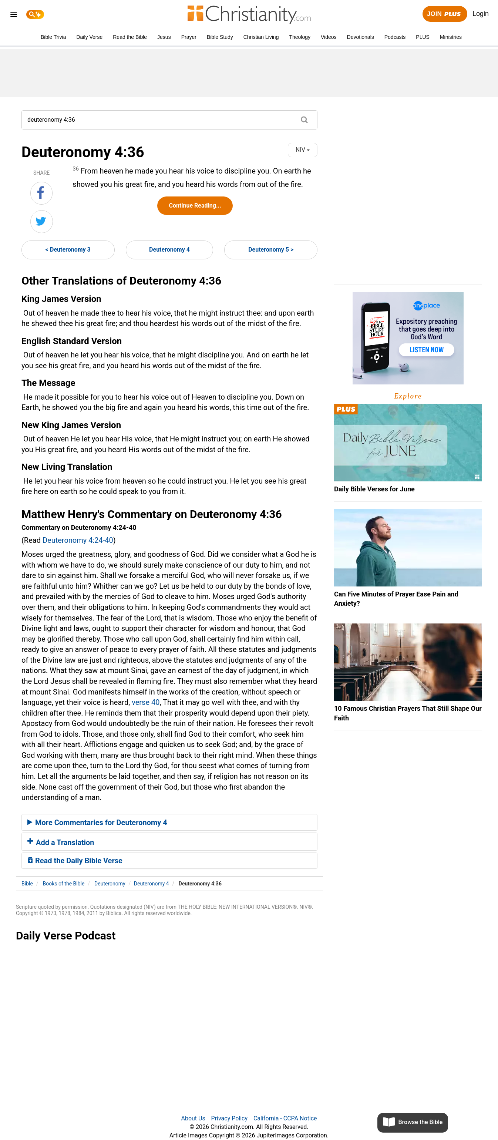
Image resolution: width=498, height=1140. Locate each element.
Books (64, 884)
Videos (329, 37)
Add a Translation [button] (60, 842)
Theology (299, 37)
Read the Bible (130, 37)
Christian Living (261, 37)
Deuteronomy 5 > (270, 249)
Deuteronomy (109, 884)
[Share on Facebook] (41, 193)
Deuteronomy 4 (169, 249)
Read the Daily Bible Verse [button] (74, 860)
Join (444, 14)
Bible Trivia (53, 37)
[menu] (14, 15)
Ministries (451, 37)
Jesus (164, 37)
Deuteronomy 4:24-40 (78, 540)
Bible (27, 884)
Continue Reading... (195, 205)
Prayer (188, 37)
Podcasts (395, 37)
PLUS (423, 37)
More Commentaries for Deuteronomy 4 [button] (97, 822)
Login (480, 13)
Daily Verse (89, 37)
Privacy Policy (229, 1118)
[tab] (169, 822)
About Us (193, 1118)
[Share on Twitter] (41, 221)
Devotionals (360, 37)
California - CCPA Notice (285, 1118)
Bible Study (220, 37)
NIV (303, 149)
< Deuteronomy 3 (68, 249)
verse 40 (145, 702)
